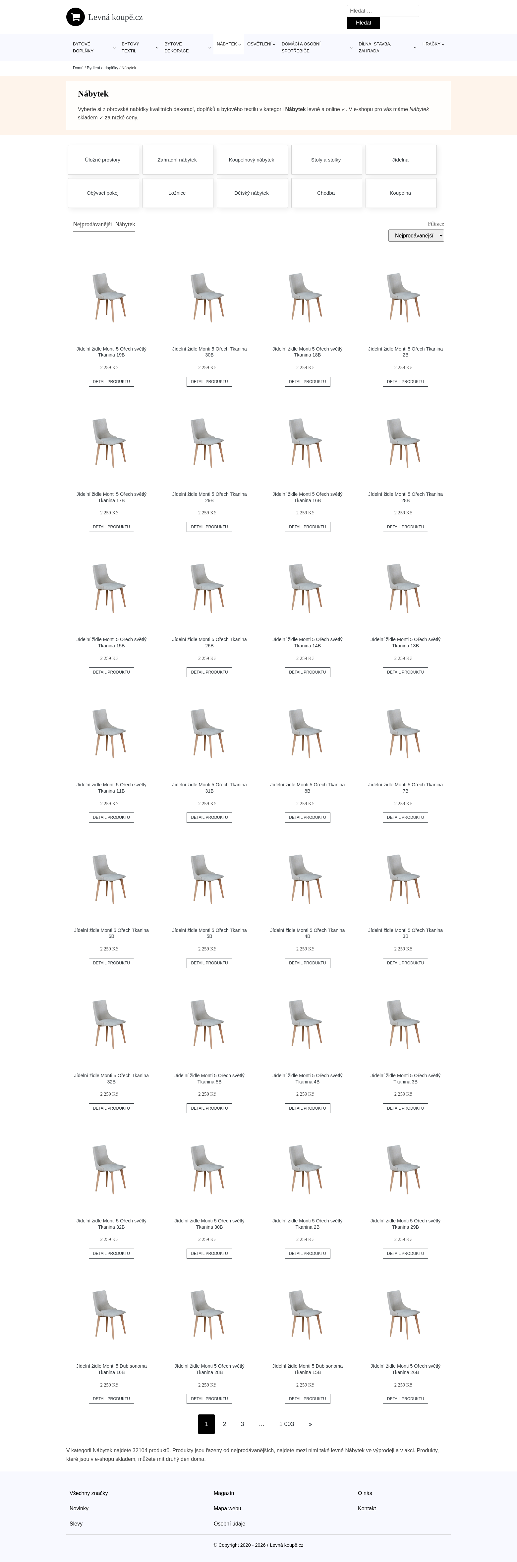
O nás (365, 1493)
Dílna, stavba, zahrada (375, 47)
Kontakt (367, 1508)
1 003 (286, 1424)
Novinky (79, 1508)
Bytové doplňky (83, 47)
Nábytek (227, 43)
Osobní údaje (229, 1524)
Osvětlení (259, 43)
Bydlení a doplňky (102, 68)
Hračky (431, 43)
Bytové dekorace (176, 47)
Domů (78, 68)
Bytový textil (130, 47)
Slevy (76, 1524)
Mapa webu (227, 1508)
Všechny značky (89, 1493)
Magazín (224, 1493)
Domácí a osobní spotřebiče (301, 47)
